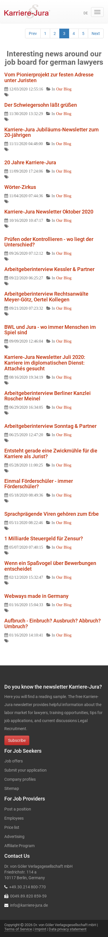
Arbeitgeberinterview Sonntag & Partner (50, 426)
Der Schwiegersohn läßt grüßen (40, 105)
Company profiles (20, 779)
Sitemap (11, 788)
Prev (33, 33)
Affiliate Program (19, 845)
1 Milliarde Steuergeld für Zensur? (43, 538)
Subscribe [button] (17, 740)
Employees (14, 818)
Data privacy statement (67, 929)
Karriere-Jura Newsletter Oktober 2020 (48, 212)
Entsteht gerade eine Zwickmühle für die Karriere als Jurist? (50, 453)
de (86, 13)
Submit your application (25, 770)
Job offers (13, 761)
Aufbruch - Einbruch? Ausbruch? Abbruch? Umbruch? (52, 623)
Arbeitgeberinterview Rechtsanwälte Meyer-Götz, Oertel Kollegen (46, 297)
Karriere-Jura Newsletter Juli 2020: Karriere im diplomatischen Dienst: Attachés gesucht (44, 362)
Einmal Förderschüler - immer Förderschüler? (38, 484)
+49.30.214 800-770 (27, 887)
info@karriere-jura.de (29, 905)
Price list (11, 827)
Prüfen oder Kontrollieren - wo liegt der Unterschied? (48, 242)
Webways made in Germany (36, 596)
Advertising (14, 836)
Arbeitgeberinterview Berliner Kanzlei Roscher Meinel (47, 396)
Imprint (40, 929)
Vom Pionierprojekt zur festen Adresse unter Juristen (49, 77)
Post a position (17, 809)
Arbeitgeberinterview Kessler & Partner (49, 269)
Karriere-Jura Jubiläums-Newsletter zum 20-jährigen (51, 132)
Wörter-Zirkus (20, 187)
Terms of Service (18, 929)
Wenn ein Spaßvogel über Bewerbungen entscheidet (50, 566)
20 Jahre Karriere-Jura (30, 162)
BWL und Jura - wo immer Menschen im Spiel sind (50, 330)
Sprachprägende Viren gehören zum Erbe (51, 514)
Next (96, 33)
